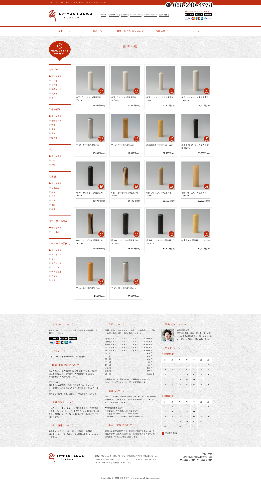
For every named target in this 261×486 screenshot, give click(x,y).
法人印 (53, 93)
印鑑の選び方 (163, 31)
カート (195, 31)
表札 (52, 98)
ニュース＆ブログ (150, 15)
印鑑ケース (55, 89)
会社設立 (54, 188)
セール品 (54, 232)
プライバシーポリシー (102, 463)
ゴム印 (53, 81)
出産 (52, 192)
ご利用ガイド (114, 15)
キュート (54, 259)
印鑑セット (55, 120)
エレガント (55, 255)
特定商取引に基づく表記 (122, 463)
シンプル (54, 267)
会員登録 (124, 15)
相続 (52, 205)
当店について (65, 31)
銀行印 (53, 138)
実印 (52, 125)
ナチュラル (55, 272)
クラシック (55, 263)
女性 (52, 160)
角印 (52, 129)
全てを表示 (55, 76)
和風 (52, 280)
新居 (52, 200)
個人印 (53, 85)
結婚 (52, 209)
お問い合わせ (164, 15)
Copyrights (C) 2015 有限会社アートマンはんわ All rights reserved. (130, 478)
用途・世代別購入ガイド (130, 31)
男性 (52, 165)
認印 (52, 133)
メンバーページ (135, 15)
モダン (53, 276)
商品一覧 (98, 31)
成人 (52, 196)
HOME (103, 15)
